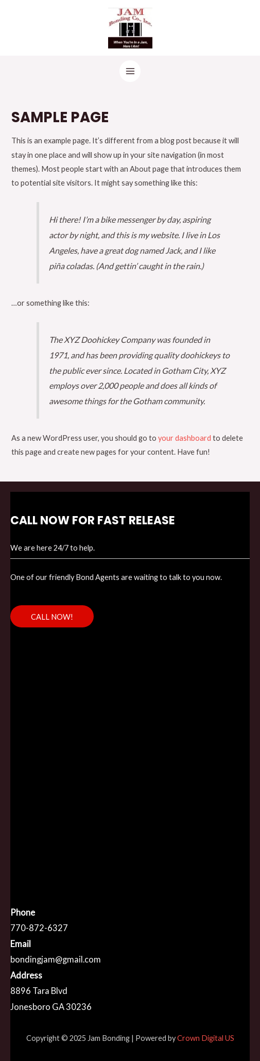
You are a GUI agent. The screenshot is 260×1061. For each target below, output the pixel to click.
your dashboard (184, 438)
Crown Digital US (205, 1038)
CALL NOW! (52, 616)
